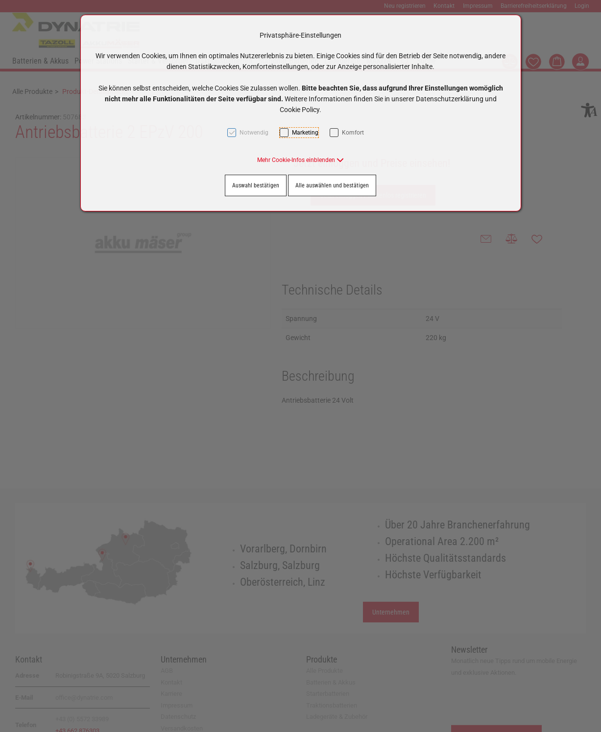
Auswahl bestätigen (255, 185)
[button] (300, 160)
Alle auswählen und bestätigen (332, 185)
